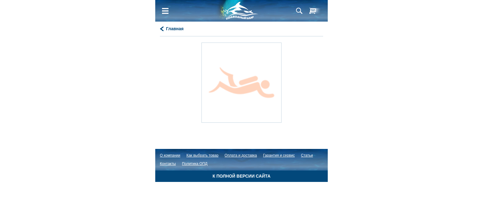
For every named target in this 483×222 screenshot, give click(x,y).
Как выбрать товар (202, 155)
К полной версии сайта (241, 176)
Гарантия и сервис (279, 155)
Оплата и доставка (241, 155)
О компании (170, 155)
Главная (175, 28)
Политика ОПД (195, 164)
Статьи (307, 155)
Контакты (168, 164)
